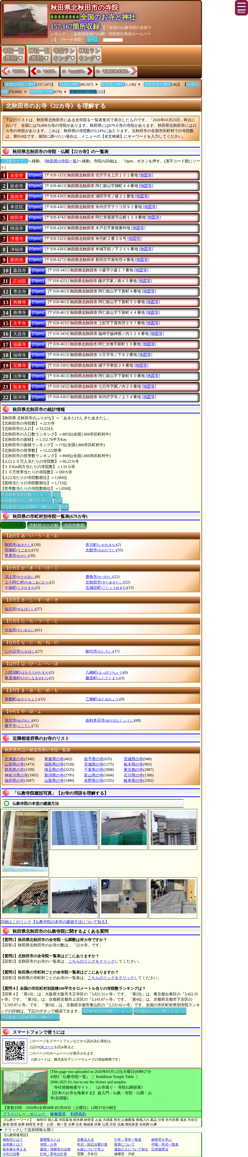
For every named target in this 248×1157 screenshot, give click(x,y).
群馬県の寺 (14, 770)
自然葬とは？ (13, 1144)
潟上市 (20, 577)
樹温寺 (16, 228)
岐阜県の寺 (133, 780)
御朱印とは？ (13, 1139)
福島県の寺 (54, 764)
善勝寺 (19, 302)
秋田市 (18, 545)
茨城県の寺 (93, 764)
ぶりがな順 (13, 525)
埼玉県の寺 (54, 770)
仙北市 (20, 609)
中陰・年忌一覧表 (164, 1144)
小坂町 (20, 588)
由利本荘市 (109, 720)
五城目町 (106, 588)
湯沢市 (18, 720)
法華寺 (19, 376)
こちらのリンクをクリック (91, 961)
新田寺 (16, 259)
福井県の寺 (14, 780)
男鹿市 (17, 556)
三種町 (102, 699)
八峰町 (104, 672)
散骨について (124, 1144)
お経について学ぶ (90, 1149)
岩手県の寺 (93, 759)
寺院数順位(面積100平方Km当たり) (30, 506)
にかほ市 (20, 651)
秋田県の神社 (112, 84)
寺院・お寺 (48, 1144)
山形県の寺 (14, 764)
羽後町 (18, 550)
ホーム (92, 39)
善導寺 (19, 312)
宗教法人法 (85, 1139)
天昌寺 (19, 334)
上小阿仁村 (27, 582)
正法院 (19, 281)
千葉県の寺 (93, 770)
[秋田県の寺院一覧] (61, 161)
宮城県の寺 (133, 759)
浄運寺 (16, 238)
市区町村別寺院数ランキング (26, 494)
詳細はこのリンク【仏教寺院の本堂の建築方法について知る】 (54, 922)
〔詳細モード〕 (14, 161)
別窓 (56, 494)
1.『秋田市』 (17, 71)
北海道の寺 (14, 759)
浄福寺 (16, 249)
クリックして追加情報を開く (29, 1130)
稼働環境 (58, 1114)
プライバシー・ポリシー (24, 1114)
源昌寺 (16, 196)
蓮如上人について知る (131, 1149)
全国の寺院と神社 (20, 84)
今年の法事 (11, 1154)
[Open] (35, 175)
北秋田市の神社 (157, 84)
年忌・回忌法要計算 (92, 1144)
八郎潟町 (27, 672)
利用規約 (78, 1114)
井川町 (100, 545)
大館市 (100, 550)
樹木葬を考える (14, 1149)
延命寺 (16, 185)
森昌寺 (19, 270)
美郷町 (22, 699)
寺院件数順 (74, 525)
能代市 (99, 651)
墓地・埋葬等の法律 (55, 1149)
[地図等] (146, 175)
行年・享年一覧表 (127, 1139)
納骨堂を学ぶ (161, 1139)
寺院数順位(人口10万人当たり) (27, 500)
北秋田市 (104, 582)
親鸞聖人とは (50, 1139)
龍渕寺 (19, 397)
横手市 (18, 726)
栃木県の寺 (133, 764)
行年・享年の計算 (53, 1154)
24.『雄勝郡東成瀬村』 (113, 71)
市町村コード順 (43, 525)
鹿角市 (99, 577)
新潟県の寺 (54, 775)
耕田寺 (16, 217)
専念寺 (19, 291)
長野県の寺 (93, 780)
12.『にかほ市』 (74, 71)
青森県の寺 (54, 759)
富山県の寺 (93, 775)
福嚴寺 (19, 344)
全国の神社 (70, 84)
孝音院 (16, 207)
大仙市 (20, 630)
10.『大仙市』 (47, 71)
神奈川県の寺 (16, 775)
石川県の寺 (133, 775)
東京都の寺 (133, 770)
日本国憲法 (159, 1149)
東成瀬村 (27, 678)
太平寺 (19, 323)
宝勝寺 (19, 365)
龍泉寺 (19, 386)
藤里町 (102, 678)
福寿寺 (19, 355)
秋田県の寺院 (41, 92)
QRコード (46, 1047)
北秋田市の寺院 (83, 92)
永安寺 (16, 175)
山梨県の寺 (54, 780)
